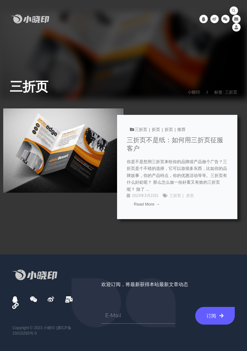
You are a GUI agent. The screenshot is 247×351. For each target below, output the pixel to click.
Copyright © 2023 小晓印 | (34, 328)
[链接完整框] (123, 167)
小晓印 (194, 92)
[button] (234, 10)
